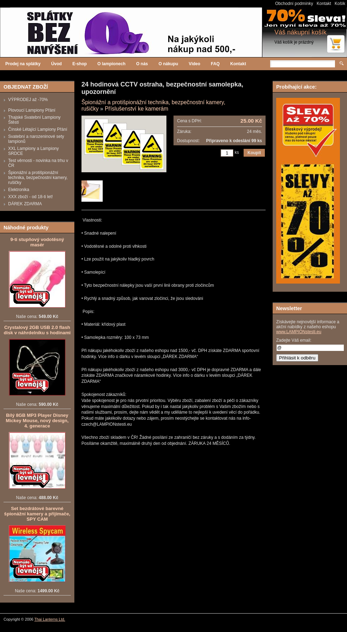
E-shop (79, 63)
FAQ (215, 63)
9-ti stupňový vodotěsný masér (37, 242)
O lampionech (111, 63)
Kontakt (324, 3)
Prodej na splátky (22, 63)
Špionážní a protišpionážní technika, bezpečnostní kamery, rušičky (38, 177)
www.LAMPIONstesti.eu (298, 331)
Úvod (56, 63)
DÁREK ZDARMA (25, 203)
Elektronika (18, 189)
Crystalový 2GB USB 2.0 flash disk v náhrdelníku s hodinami (37, 330)
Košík (340, 3)
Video (194, 63)
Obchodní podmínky (294, 3)
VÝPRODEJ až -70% (28, 99)
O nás (142, 63)
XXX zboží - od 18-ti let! (30, 196)
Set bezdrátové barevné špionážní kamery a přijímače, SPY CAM (37, 514)
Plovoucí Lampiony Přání (31, 110)
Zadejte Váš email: (293, 340)
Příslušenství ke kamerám (136, 109)
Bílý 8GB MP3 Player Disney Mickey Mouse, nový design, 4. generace (37, 421)
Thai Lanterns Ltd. (49, 619)
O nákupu (168, 63)
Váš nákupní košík (300, 32)
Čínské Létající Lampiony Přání (37, 129)
